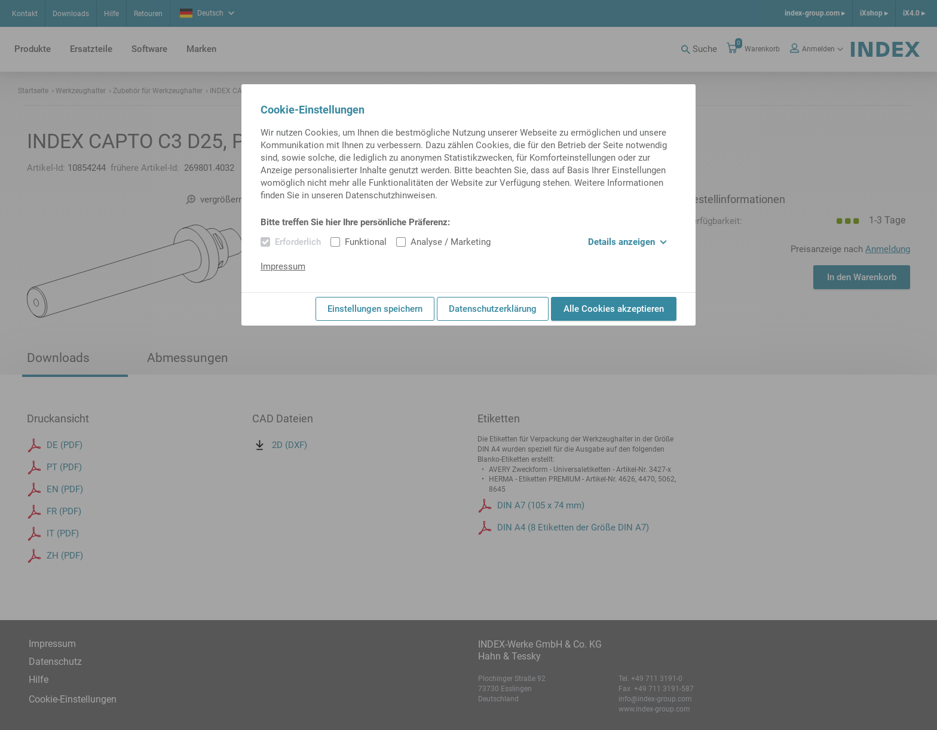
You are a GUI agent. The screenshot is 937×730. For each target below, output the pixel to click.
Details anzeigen (627, 242)
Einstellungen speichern (374, 308)
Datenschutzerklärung (493, 308)
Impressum (283, 266)
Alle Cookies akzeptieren (614, 308)
